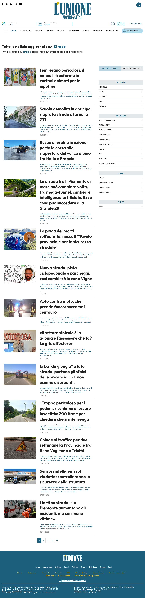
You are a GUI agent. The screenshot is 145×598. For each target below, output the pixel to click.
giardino (103, 159)
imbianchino (104, 139)
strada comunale (107, 164)
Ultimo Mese (104, 187)
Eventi (47, 24)
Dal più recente (110, 68)
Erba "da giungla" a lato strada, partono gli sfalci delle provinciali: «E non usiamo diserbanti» (63, 374)
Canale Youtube (20, 4)
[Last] (56, 540)
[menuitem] (13, 31)
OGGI (10, 24)
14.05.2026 (44, 223)
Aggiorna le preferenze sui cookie (72, 580)
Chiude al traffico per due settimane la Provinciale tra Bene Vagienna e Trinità (65, 445)
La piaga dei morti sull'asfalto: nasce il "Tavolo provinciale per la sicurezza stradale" (66, 239)
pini (100, 154)
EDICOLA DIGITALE (118, 24)
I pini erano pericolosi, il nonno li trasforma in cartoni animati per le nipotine (62, 78)
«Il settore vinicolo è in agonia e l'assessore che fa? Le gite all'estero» (66, 338)
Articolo (103, 87)
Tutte (101, 178)
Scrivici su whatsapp (17, 4)
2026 (101, 206)
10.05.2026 (44, 359)
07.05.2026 (44, 495)
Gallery (102, 96)
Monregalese (105, 130)
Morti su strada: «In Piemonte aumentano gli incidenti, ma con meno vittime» (63, 510)
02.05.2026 (44, 532)
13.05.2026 (44, 260)
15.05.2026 (44, 135)
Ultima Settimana (107, 182)
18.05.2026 (44, 101)
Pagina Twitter (8, 4)
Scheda (102, 106)
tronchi (102, 149)
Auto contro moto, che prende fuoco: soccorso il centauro (63, 307)
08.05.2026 (44, 395)
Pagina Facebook (4, 4)
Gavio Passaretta (107, 120)
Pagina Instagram (12, 4)
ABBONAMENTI (136, 24)
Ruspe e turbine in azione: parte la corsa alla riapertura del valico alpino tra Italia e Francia (65, 150)
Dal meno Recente (132, 68)
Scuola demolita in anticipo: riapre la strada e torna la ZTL (66, 114)
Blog (101, 92)
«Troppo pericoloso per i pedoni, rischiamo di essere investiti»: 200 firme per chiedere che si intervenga (65, 411)
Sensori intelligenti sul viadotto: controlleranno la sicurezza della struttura (65, 477)
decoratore (104, 135)
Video (101, 101)
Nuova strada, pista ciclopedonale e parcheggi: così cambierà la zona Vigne (66, 273)
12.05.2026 (44, 325)
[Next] (52, 540)
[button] (5, 31)
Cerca (138, 4)
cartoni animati (106, 144)
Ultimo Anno (104, 192)
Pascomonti (104, 125)
